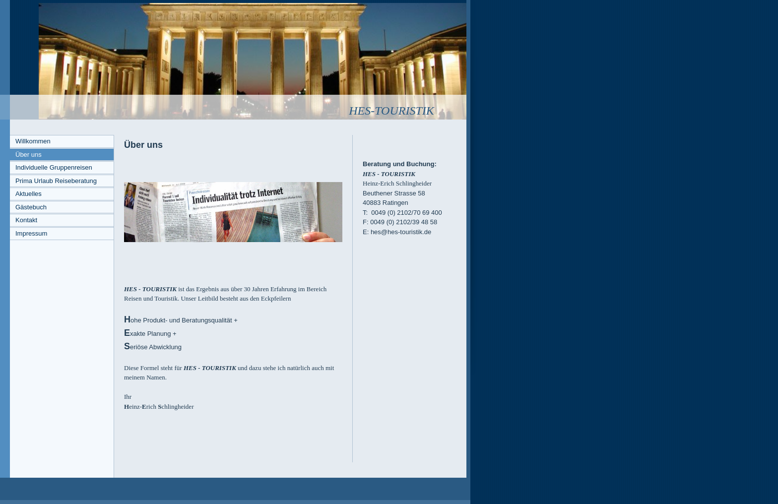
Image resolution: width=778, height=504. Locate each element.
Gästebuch (31, 207)
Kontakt (26, 220)
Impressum (31, 233)
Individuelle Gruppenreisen (53, 167)
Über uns (28, 154)
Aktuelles (28, 193)
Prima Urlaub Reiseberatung (56, 181)
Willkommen (33, 141)
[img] (233, 60)
